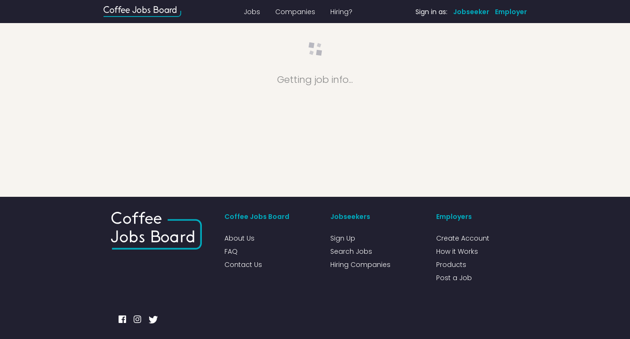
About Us (239, 238)
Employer (511, 11)
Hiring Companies (360, 264)
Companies (295, 11)
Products (451, 264)
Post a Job (454, 277)
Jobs (252, 11)
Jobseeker (471, 11)
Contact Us (243, 264)
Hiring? (341, 11)
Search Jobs (351, 251)
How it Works (457, 251)
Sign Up (342, 238)
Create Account (462, 238)
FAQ (231, 251)
